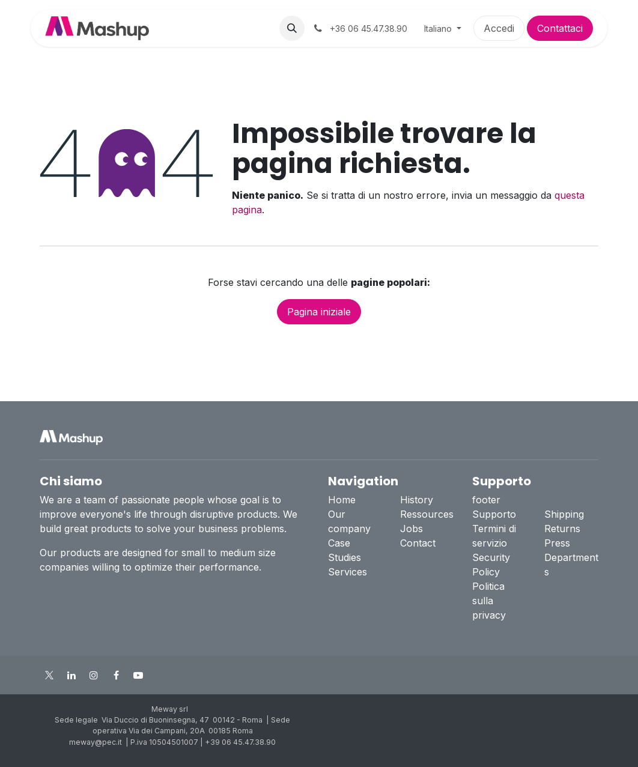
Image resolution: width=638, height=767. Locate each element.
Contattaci (560, 28)
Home (342, 500)
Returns (562, 529)
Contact (418, 543)
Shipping (564, 514)
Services (347, 572)
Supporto (494, 514)
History (416, 500)
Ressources (427, 514)
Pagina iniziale (319, 312)
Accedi (499, 28)
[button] (292, 28)
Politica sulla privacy (489, 600)
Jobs (411, 529)
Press (557, 543)
